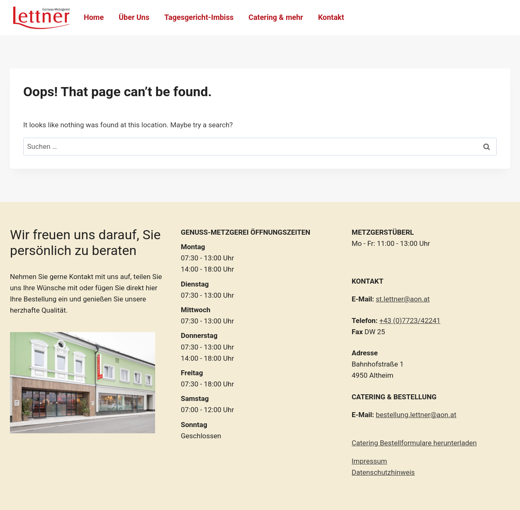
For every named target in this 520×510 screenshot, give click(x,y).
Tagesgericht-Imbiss (198, 17)
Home (94, 17)
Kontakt (331, 17)
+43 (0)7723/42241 (409, 320)
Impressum (369, 461)
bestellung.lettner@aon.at (416, 414)
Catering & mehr (275, 17)
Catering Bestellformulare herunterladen (414, 443)
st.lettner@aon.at (403, 299)
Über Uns (134, 17)
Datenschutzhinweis (383, 472)
